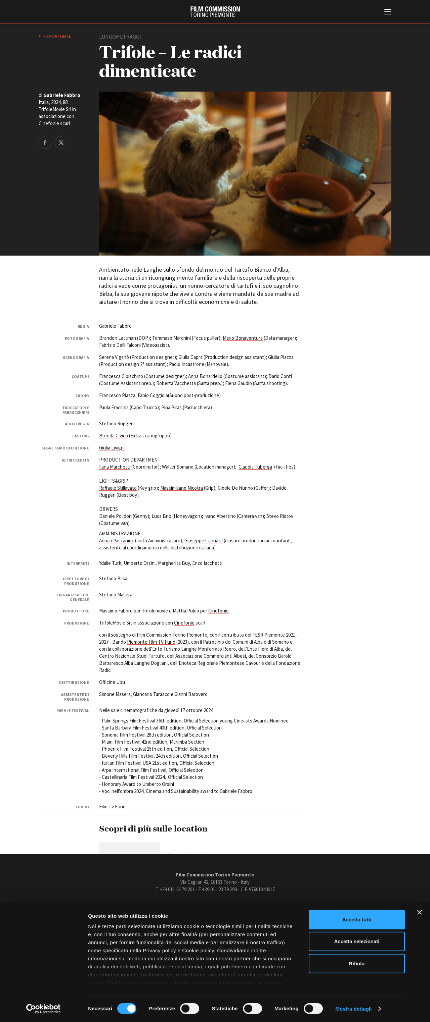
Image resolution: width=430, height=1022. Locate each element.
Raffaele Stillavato (118, 488)
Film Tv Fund (112, 806)
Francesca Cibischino (121, 376)
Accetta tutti (357, 919)
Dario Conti (280, 376)
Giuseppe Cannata (203, 540)
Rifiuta (357, 963)
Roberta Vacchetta (176, 383)
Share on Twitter (61, 142)
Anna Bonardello (205, 376)
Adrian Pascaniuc (116, 540)
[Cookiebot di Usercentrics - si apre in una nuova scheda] (43, 1009)
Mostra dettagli (353, 1009)
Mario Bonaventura (243, 338)
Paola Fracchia (114, 407)
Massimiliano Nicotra (181, 488)
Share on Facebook (45, 142)
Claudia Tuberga (255, 467)
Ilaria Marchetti (114, 467)
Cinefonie (218, 610)
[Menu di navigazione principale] (387, 12)
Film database (57, 36)
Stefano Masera (115, 594)
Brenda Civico (113, 435)
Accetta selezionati (356, 941)
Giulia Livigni (112, 447)
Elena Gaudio (238, 383)
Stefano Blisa (113, 578)
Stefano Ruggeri (116, 423)
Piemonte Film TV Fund (151, 642)
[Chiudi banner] (419, 912)
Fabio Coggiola (153, 395)
